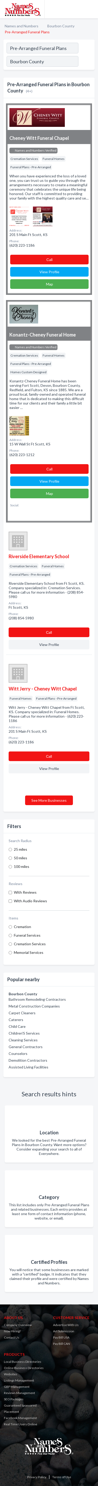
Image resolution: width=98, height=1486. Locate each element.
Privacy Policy (36, 1477)
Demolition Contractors (28, 1060)
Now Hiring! (12, 1331)
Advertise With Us (66, 1325)
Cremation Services (30, 944)
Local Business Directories (22, 1362)
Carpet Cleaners (22, 1013)
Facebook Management (20, 1418)
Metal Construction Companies (34, 1006)
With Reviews (25, 892)
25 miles (20, 849)
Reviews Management (19, 1393)
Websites (10, 1374)
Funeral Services (27, 935)
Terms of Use (61, 1477)
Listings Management (19, 1380)
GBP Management (17, 1387)
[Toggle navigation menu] (91, 9)
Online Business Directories (24, 1368)
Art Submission (63, 1331)
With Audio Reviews (30, 901)
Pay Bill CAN (61, 1344)
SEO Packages (14, 1399)
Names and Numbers (21, 26)
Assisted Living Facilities (28, 1067)
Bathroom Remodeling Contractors (37, 999)
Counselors (18, 1053)
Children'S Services (24, 1033)
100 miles (21, 866)
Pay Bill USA (61, 1337)
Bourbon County (60, 26)
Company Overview (18, 1325)
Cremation (22, 926)
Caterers (16, 1019)
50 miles (20, 858)
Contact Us (11, 1337)
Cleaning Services (23, 1040)
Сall (49, 259)
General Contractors (26, 1046)
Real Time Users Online (20, 1424)
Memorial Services (28, 952)
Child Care (17, 1026)
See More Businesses (49, 800)
